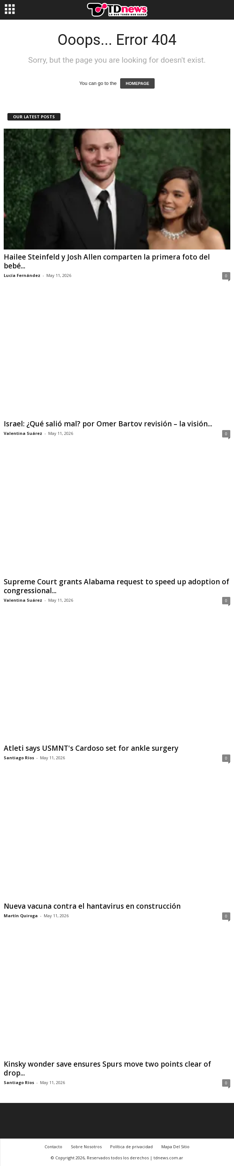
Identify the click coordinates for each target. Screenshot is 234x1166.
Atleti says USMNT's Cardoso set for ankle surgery (91, 748)
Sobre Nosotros (86, 1146)
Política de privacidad (131, 1146)
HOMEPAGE (137, 83)
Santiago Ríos (19, 757)
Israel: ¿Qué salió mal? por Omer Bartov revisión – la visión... (108, 424)
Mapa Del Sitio (175, 1146)
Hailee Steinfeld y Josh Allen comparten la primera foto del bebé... (107, 261)
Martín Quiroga (21, 915)
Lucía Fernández (22, 275)
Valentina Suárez (23, 433)
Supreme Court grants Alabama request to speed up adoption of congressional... (116, 586)
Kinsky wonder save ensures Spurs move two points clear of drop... (107, 1068)
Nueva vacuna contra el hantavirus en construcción (92, 906)
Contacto (53, 1146)
